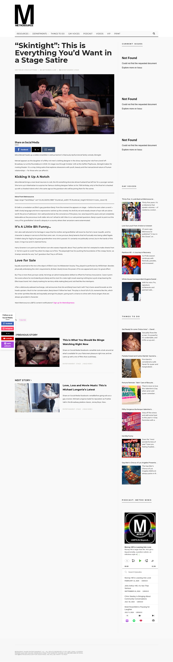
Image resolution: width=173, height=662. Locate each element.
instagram (8, 328)
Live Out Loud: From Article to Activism (137, 227)
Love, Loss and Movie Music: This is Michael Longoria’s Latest (85, 389)
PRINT (117, 34)
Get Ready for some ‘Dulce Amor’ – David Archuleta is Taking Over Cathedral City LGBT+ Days (140, 330)
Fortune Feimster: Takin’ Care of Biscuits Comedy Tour (137, 384)
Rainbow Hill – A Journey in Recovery (136, 253)
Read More (88, 364)
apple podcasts (7, 344)
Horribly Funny (127, 437)
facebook (22, 150)
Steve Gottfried (30, 71)
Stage (76, 71)
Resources (22, 34)
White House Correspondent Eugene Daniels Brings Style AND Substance (139, 280)
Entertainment (67, 71)
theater (22, 321)
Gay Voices (74, 34)
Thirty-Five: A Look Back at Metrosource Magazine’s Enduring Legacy (137, 200)
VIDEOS (99, 34)
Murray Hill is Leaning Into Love (138, 578)
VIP (108, 34)
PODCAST (87, 34)
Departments (39, 34)
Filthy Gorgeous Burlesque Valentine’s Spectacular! (137, 410)
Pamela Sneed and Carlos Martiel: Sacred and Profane (140, 357)
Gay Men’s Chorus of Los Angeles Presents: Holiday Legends (139, 464)
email (48, 150)
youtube (7, 338)
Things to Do (58, 34)
